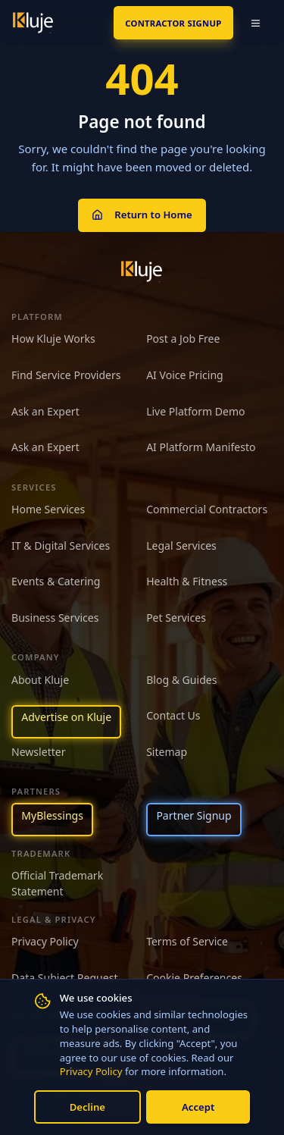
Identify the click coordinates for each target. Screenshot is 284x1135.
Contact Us (173, 715)
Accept (198, 1107)
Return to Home (142, 214)
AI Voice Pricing (184, 375)
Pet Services (176, 617)
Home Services (48, 509)
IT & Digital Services (60, 545)
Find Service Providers (66, 375)
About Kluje (40, 680)
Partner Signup (193, 815)
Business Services (54, 617)
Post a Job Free (183, 338)
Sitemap (166, 752)
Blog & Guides (181, 680)
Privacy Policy (91, 1071)
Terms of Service (187, 941)
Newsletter (38, 752)
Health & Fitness (186, 581)
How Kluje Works (53, 338)
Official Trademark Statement (57, 883)
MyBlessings (52, 815)
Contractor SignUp (173, 23)
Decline (87, 1107)
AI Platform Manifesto (200, 447)
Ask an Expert (45, 411)
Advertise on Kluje (66, 717)
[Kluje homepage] (142, 271)
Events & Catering (55, 581)
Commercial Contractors (206, 509)
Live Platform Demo (195, 411)
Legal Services (181, 545)
